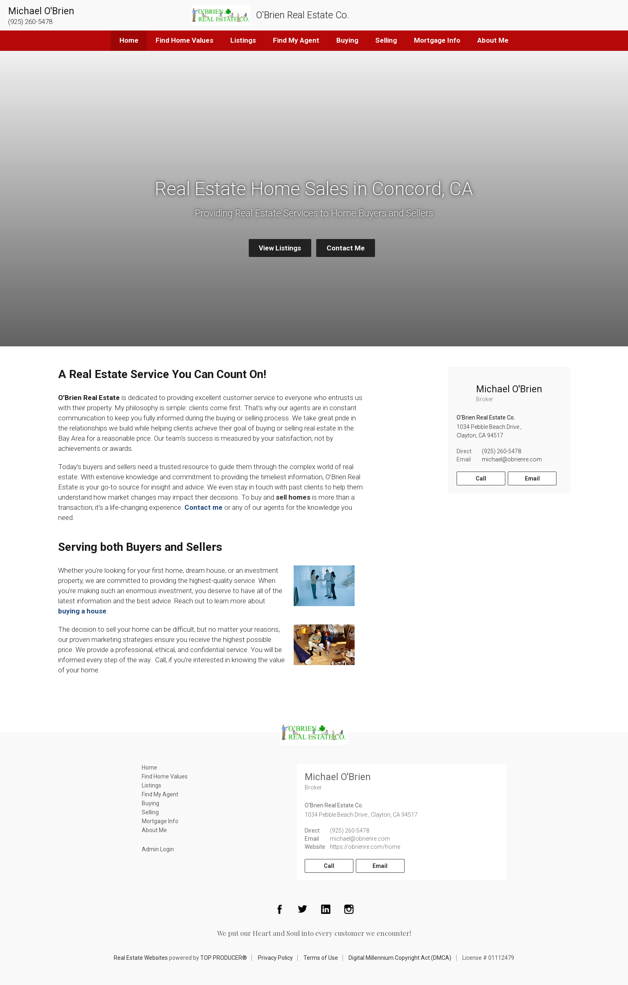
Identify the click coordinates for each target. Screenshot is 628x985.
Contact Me (346, 248)
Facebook (279, 909)
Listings (243, 40)
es (306, 497)
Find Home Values (184, 40)
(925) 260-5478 (501, 451)
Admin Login (158, 849)
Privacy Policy (275, 958)
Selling (386, 40)
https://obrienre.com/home (365, 847)
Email (532, 478)
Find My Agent (296, 40)
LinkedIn (326, 909)
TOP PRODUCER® (223, 958)
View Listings (280, 248)
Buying (347, 40)
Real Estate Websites (141, 958)
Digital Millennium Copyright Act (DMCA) (400, 958)
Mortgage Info (437, 40)
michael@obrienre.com (512, 459)
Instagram (349, 909)
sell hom (289, 497)
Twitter (303, 909)
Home (129, 40)
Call (481, 478)
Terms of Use (320, 958)
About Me (493, 40)
